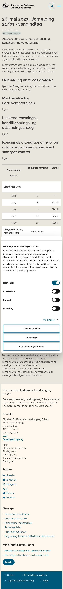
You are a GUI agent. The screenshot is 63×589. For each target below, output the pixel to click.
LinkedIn (10, 475)
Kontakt (8, 562)
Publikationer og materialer (18, 523)
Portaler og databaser (16, 518)
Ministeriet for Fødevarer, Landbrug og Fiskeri (28, 550)
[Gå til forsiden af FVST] (17, 6)
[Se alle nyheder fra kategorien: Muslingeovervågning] (11, 33)
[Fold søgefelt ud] (52, 6)
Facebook (11, 479)
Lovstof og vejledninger (17, 514)
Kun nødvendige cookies (31, 346)
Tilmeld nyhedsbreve (16, 532)
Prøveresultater (13, 527)
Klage (45, 580)
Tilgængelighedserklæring (20, 580)
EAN (5, 436)
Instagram (11, 484)
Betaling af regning (13, 439)
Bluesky (10, 493)
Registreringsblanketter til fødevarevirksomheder (30, 536)
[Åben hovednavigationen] (60, 6)
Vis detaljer (49, 319)
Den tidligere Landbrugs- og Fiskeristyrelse (27, 555)
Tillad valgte (31, 337)
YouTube (10, 497)
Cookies (11, 575)
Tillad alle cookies (31, 328)
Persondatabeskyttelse (36, 575)
